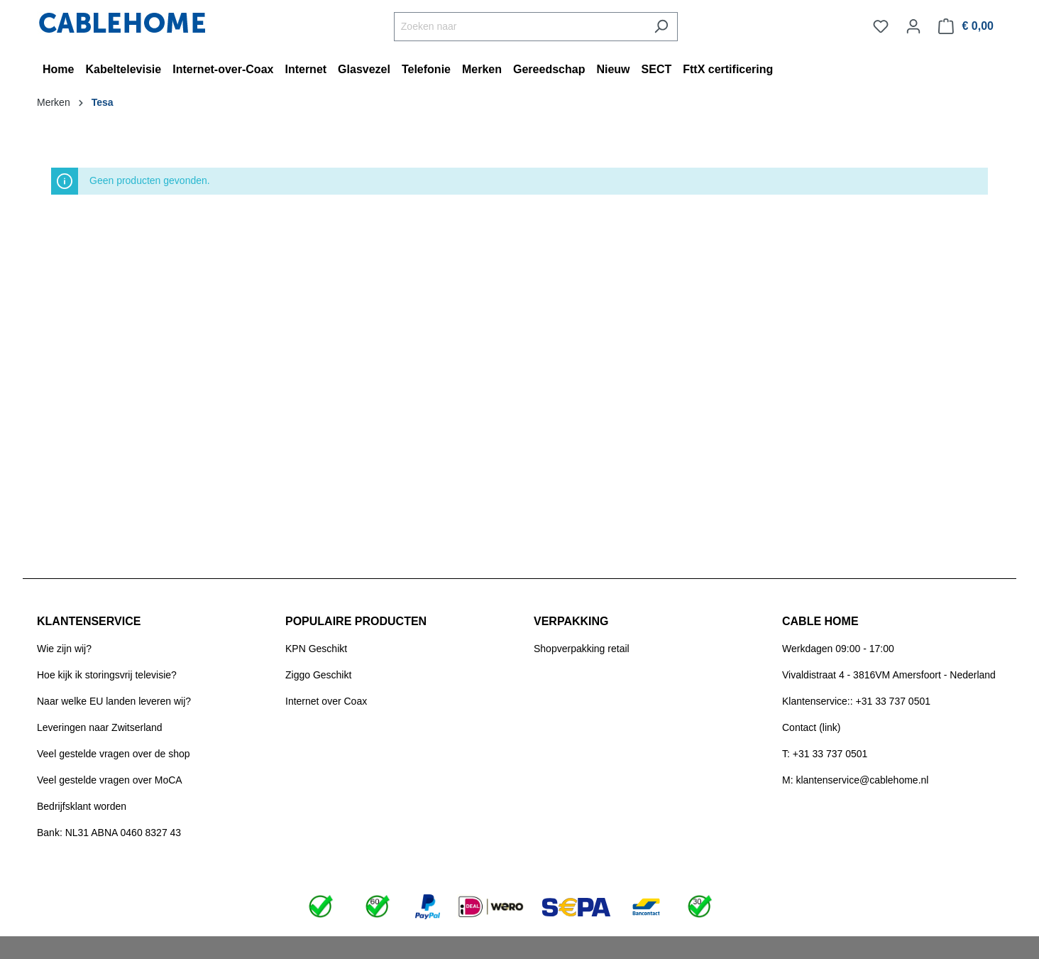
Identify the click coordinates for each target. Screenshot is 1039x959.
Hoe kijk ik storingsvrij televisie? (107, 675)
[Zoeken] (661, 26)
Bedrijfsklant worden (81, 806)
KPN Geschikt (316, 648)
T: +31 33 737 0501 (824, 753)
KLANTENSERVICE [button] (89, 621)
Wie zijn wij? (64, 648)
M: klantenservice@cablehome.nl (855, 780)
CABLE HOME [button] (820, 621)
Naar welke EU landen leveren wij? (114, 701)
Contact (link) (811, 727)
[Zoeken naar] (519, 26)
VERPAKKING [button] (571, 621)
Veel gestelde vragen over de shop (113, 753)
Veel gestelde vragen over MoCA (109, 780)
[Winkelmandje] (966, 26)
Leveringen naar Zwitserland (100, 727)
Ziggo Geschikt (318, 675)
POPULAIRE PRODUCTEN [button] (356, 621)
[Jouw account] (913, 26)
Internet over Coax (326, 701)
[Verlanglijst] (880, 26)
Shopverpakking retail (582, 648)
